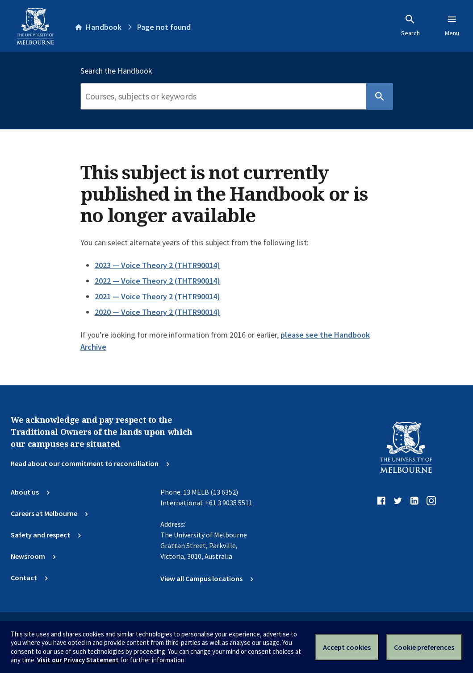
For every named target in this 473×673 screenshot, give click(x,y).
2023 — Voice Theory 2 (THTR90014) (157, 265)
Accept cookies (347, 647)
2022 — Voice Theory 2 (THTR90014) (157, 281)
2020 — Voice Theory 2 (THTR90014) (157, 312)
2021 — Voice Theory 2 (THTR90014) (157, 296)
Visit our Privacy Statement (78, 660)
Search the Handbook (116, 71)
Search (410, 25)
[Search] (223, 96)
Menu (452, 25)
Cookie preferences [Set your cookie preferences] (424, 647)
